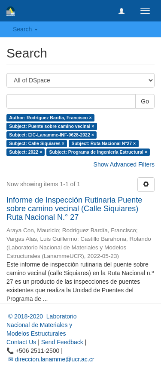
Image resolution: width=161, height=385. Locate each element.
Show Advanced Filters (124, 164)
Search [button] (25, 29)
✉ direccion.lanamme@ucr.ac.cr (50, 359)
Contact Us (21, 342)
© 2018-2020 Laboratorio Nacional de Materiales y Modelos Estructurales (41, 325)
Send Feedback (62, 342)
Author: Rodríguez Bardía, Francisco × (50, 117)
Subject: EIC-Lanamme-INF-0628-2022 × (51, 134)
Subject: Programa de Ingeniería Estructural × (98, 152)
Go (145, 101)
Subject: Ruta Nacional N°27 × (103, 143)
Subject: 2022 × (25, 152)
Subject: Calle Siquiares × (36, 143)
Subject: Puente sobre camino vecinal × (51, 126)
